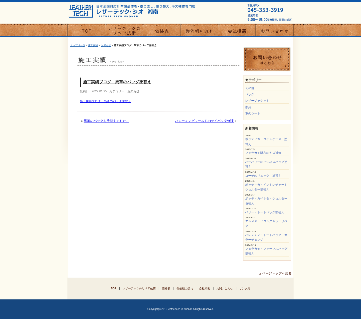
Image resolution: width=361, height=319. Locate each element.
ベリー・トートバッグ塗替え (264, 212)
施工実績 (93, 45)
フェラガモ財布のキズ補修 (263, 153)
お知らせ (106, 45)
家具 (248, 107)
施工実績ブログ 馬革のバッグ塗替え (117, 82)
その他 (249, 88)
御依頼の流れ (184, 288)
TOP (113, 288)
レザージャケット (257, 100)
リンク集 (244, 288)
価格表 (166, 288)
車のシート (252, 113)
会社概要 (204, 288)
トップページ (77, 45)
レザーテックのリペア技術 (139, 288)
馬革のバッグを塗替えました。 (106, 121)
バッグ (249, 94)
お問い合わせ (224, 288)
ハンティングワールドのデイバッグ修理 (204, 121)
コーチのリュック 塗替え (263, 175)
